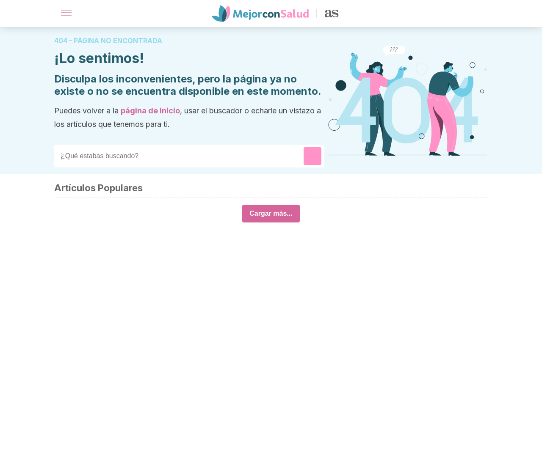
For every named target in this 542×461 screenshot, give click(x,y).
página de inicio (150, 110)
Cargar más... (270, 213)
